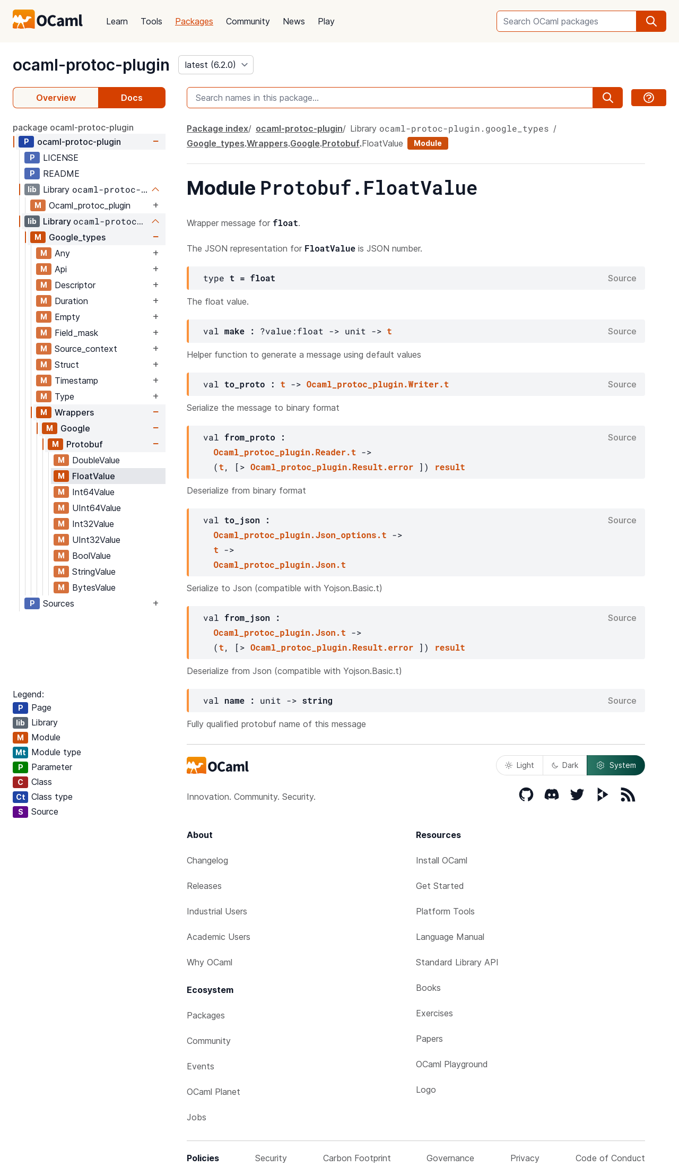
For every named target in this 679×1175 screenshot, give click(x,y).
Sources (58, 603)
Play (326, 21)
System (616, 765)
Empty (67, 317)
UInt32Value (96, 539)
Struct (67, 364)
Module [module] (428, 143)
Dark (565, 765)
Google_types (77, 237)
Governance (450, 1158)
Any (62, 253)
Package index (217, 128)
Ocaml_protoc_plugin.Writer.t (378, 384)
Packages (194, 21)
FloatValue (93, 476)
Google (75, 428)
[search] (651, 21)
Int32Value (93, 524)
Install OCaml (441, 860)
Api (61, 269)
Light (519, 765)
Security (271, 1158)
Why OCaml (209, 962)
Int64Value (93, 492)
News (294, 21)
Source (622, 278)
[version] (216, 64)
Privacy (524, 1158)
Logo (426, 1089)
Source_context (86, 348)
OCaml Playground (452, 1064)
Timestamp (76, 380)
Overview (56, 97)
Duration (71, 301)
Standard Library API (457, 962)
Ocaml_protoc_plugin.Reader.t (284, 451)
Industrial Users (217, 911)
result (449, 466)
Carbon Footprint (357, 1158)
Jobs (196, 1117)
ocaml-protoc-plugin (91, 64)
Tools (151, 21)
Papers (429, 1038)
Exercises (434, 1013)
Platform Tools (445, 911)
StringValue (94, 571)
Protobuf (84, 444)
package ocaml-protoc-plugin (73, 127)
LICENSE (61, 157)
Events (200, 1066)
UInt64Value (96, 508)
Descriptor (75, 285)
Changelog (207, 860)
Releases (204, 885)
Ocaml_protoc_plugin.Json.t (279, 564)
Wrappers (74, 412)
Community (248, 21)
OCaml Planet (213, 1091)
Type (64, 396)
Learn (117, 21)
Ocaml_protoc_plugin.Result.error (331, 466)
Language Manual (450, 936)
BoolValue (91, 555)
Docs (132, 97)
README (61, 173)
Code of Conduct (610, 1158)
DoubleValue (96, 460)
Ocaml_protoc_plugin (89, 205)
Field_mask (76, 332)
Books (428, 987)
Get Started (440, 885)
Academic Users (218, 936)
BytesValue (94, 587)
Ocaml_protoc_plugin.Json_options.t (299, 534)
